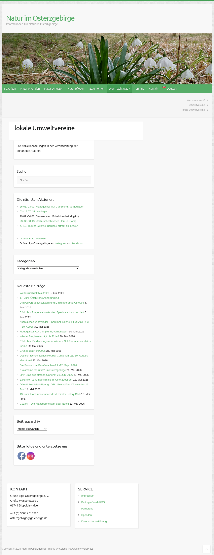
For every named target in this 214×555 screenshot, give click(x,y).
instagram (60, 243)
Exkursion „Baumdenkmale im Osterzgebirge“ (46, 379)
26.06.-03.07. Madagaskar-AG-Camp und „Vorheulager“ (52, 206)
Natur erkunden (30, 88)
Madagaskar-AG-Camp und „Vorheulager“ (44, 331)
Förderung (87, 508)
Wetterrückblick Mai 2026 (34, 293)
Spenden (86, 515)
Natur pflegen (76, 88)
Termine (139, 88)
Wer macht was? (119, 88)
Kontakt (153, 88)
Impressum (87, 495)
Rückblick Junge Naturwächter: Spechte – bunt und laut (52, 312)
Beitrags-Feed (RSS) (93, 502)
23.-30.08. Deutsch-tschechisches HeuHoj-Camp (48, 221)
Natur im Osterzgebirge (40, 18)
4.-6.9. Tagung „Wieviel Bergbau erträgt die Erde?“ (49, 225)
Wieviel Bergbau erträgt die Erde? (39, 336)
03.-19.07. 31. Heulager (33, 211)
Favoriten (10, 88)
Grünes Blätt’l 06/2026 (33, 238)
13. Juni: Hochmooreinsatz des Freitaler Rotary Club (50, 394)
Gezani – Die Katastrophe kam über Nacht (44, 403)
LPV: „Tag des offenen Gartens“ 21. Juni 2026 (46, 374)
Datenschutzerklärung (94, 521)
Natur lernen (96, 88)
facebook (77, 243)
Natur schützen (53, 88)
